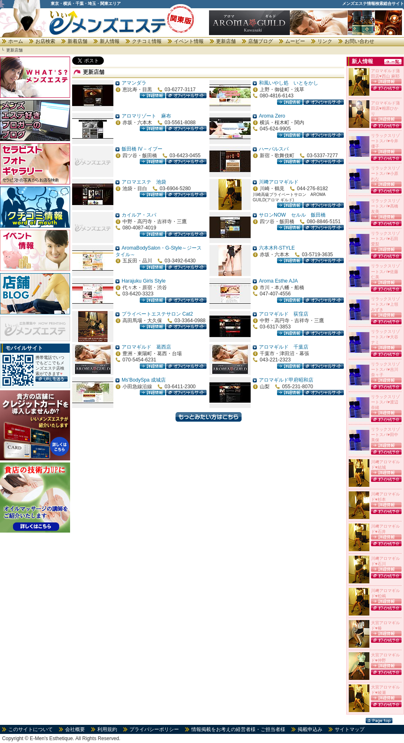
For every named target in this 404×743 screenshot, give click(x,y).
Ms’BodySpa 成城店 (144, 380)
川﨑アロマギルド (278, 182)
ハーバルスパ (274, 149)
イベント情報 (189, 41)
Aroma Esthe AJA (278, 281)
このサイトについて (30, 729)
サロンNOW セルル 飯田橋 (292, 215)
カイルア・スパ (139, 215)
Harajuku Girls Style (144, 281)
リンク (324, 41)
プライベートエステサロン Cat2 (157, 314)
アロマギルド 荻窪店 (283, 314)
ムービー (295, 41)
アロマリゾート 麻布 (146, 116)
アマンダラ (134, 83)
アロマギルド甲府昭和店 (286, 380)
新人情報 (110, 41)
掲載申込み (310, 729)
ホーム (15, 41)
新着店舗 (77, 41)
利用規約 (107, 729)
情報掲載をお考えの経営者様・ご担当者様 (238, 729)
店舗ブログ (260, 41)
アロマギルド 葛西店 (146, 347)
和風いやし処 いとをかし (288, 83)
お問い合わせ (359, 41)
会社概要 (75, 729)
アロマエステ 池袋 (144, 182)
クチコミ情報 (147, 41)
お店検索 (45, 41)
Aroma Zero (272, 116)
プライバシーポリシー (154, 729)
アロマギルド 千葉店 (283, 347)
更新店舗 (226, 41)
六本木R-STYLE (277, 248)
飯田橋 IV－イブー (142, 149)
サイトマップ (349, 729)
